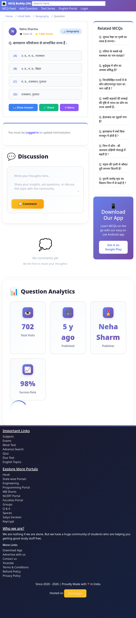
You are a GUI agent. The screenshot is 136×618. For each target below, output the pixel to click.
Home (9, 16)
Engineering (11, 483)
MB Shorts (9, 492)
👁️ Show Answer (23, 107)
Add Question (28, 8)
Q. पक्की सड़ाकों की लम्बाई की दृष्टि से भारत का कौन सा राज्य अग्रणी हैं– (113, 103)
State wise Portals (14, 479)
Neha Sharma (28, 29)
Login (84, 8)
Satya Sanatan (12, 517)
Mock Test (9, 445)
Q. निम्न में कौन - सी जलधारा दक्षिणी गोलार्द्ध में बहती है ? (112, 150)
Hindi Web (24, 16)
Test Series (48, 8)
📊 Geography (71, 31)
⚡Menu (69, 107)
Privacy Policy (12, 576)
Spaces (7, 513)
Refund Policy (12, 571)
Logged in (32, 132)
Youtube (8, 563)
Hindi (6, 475)
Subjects (8, 436)
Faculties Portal (13, 500)
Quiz (6, 453)
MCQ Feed (9, 8)
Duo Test (8, 458)
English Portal (68, 8)
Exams (7, 441)
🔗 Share (48, 107)
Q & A (6, 509)
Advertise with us (14, 554)
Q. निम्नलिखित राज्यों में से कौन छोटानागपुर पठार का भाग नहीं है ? (112, 84)
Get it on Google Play (113, 247)
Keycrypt (8, 521)
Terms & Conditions (16, 567)
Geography (42, 16)
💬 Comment (28, 204)
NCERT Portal (11, 496)
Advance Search (13, 449)
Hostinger (75, 593)
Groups (7, 504)
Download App (12, 550)
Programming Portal (16, 487)
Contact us (10, 559)
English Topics (12, 462)
